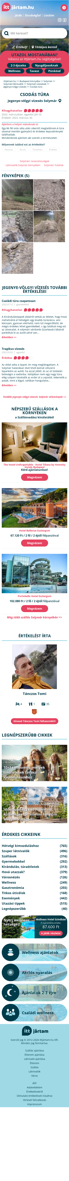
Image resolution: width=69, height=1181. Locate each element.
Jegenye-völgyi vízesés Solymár (32, 101)
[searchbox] (34, 33)
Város (34, 1075)
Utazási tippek (13, 903)
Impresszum (34, 1104)
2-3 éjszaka (18, 65)
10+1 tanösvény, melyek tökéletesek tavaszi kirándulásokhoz (24, 772)
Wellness (14, 71)
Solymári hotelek (53, 165)
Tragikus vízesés (13, 349)
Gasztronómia (13, 887)
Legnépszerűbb (12, 762)
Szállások (9, 856)
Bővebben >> (9, 337)
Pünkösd (54, 71)
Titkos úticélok (13, 892)
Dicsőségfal (33, 15)
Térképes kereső (46, 47)
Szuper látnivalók (15, 850)
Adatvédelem (34, 1087)
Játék (18, 15)
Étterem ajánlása (34, 1054)
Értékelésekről (34, 1091)
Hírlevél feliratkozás (34, 1100)
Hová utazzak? (13, 871)
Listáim (49, 15)
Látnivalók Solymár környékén (23, 165)
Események (11, 898)
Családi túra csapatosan (19, 301)
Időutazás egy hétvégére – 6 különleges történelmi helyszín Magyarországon (30, 814)
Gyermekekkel (13, 861)
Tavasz (34, 71)
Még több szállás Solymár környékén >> (34, 617)
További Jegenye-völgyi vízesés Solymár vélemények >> (34, 396)
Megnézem (34, 477)
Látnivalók (34, 1071)
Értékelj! (21, 47)
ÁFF (34, 1083)
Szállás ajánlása (34, 1050)
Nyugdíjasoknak (46, 65)
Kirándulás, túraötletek (40, 759)
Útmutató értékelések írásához (34, 1095)
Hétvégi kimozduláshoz (40, 801)
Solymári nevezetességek (34, 161)
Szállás (35, 1067)
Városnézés (11, 877)
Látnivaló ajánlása (34, 1059)
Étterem (34, 1063)
